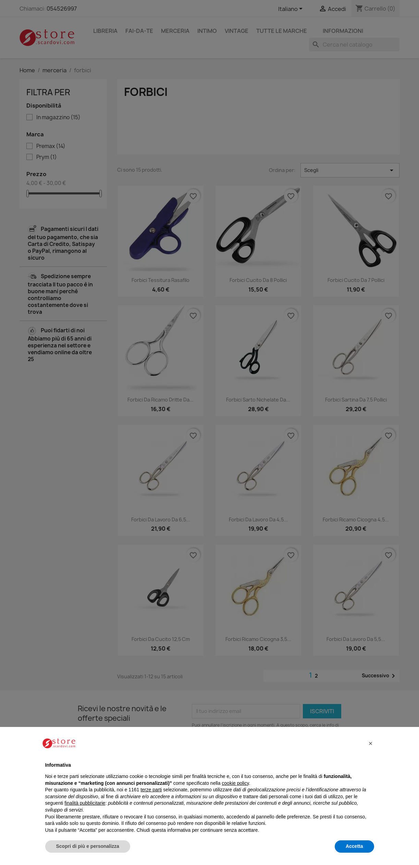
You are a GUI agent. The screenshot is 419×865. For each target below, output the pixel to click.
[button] (370, 743)
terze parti (151, 789)
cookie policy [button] (235, 783)
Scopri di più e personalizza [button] (87, 846)
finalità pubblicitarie (84, 803)
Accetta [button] (354, 846)
